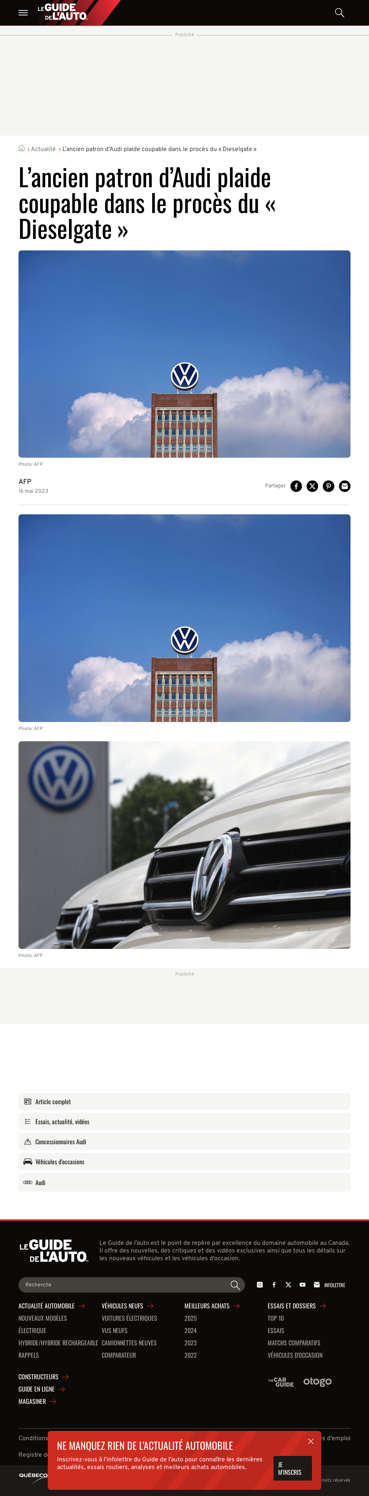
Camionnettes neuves (129, 1343)
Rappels (28, 1355)
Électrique (32, 1330)
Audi (34, 1182)
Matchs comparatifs (294, 1343)
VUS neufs (114, 1330)
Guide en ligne (36, 1389)
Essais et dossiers (292, 1306)
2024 (190, 1330)
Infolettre (328, 1284)
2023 (190, 1343)
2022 (190, 1355)
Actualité (43, 149)
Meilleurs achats (207, 1306)
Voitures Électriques (129, 1318)
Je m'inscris (290, 1468)
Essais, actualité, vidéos (56, 1121)
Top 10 (276, 1318)
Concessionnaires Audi (54, 1141)
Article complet (47, 1101)
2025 (190, 1318)
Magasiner (32, 1401)
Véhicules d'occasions (53, 1161)
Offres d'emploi (329, 1438)
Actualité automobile (46, 1306)
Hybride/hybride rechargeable (58, 1343)
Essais (276, 1330)
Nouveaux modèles (42, 1318)
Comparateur (119, 1355)
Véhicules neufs (122, 1306)
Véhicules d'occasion (295, 1355)
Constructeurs (38, 1377)
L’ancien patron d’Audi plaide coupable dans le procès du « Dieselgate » (159, 149)
